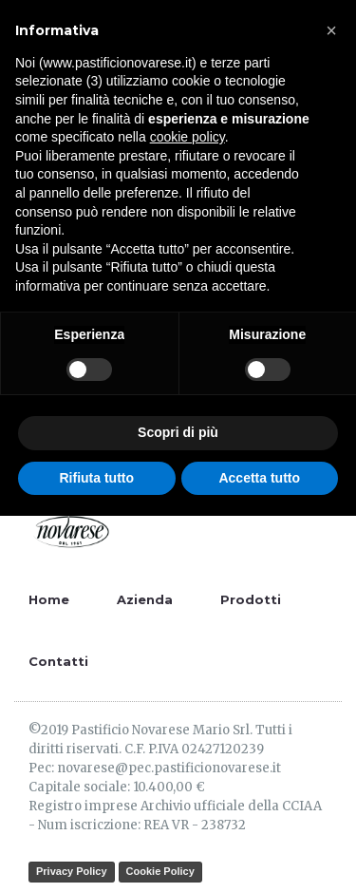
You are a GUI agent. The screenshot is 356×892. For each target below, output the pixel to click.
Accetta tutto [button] (259, 477)
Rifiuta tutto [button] (96, 477)
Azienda (145, 599)
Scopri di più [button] (178, 432)
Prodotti (250, 599)
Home (48, 599)
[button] (331, 30)
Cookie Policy (160, 871)
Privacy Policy (71, 871)
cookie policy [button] (187, 136)
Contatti (58, 661)
